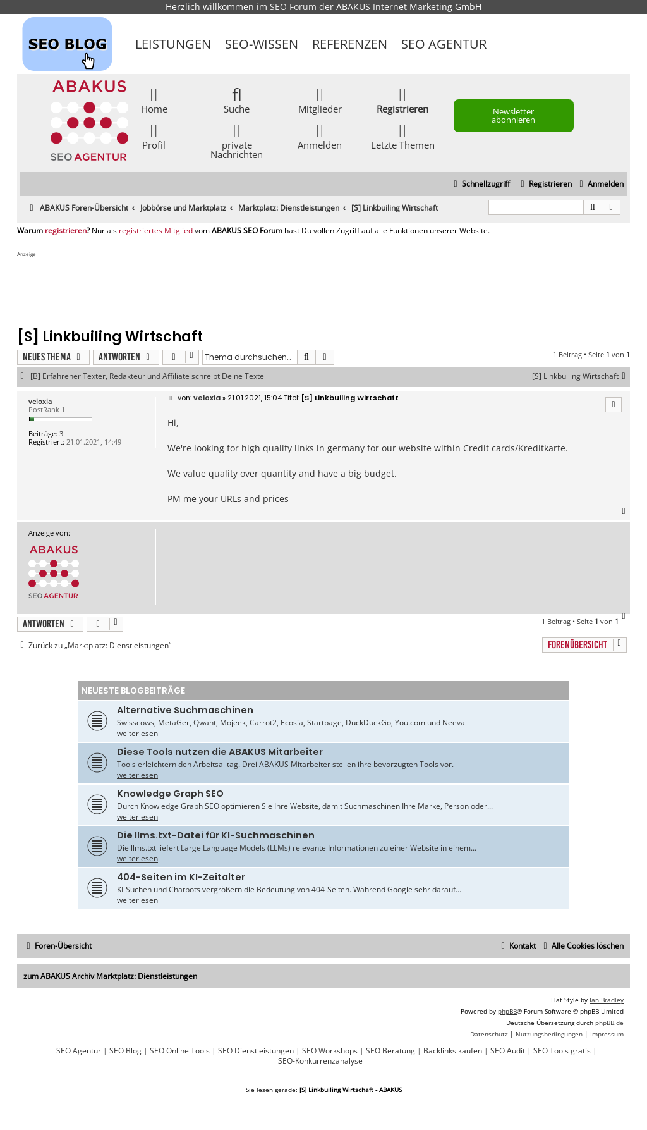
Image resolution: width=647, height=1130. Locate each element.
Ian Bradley (607, 999)
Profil (154, 135)
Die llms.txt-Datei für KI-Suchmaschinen (216, 835)
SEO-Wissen (261, 43)
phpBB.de (609, 1022)
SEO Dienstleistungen (256, 1051)
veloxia (40, 401)
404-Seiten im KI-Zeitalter (181, 877)
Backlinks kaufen (452, 1051)
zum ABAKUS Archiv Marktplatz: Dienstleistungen (110, 976)
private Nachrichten (236, 140)
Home (154, 99)
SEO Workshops (330, 1051)
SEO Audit (507, 1051)
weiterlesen (137, 733)
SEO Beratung (390, 1051)
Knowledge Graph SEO (170, 793)
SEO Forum (293, 7)
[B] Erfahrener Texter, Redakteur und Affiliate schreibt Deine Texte (147, 376)
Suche (237, 99)
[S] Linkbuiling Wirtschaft (581, 376)
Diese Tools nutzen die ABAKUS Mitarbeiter (220, 752)
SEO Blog (125, 1051)
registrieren (66, 231)
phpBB (507, 1011)
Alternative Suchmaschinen (185, 710)
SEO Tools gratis (562, 1051)
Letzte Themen (403, 135)
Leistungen (173, 43)
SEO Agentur (444, 43)
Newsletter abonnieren (513, 115)
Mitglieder (320, 99)
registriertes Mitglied (156, 231)
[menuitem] (600, 184)
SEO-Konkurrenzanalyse (320, 1061)
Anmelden (320, 135)
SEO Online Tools (180, 1051)
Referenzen (349, 43)
